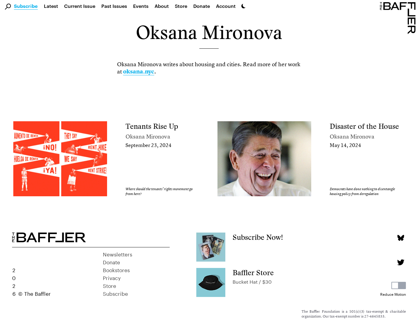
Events (141, 6)
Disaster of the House (364, 126)
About (162, 6)
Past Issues (114, 6)
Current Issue (79, 6)
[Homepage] (399, 17)
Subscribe (26, 6)
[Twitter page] (400, 262)
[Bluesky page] (400, 238)
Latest (51, 6)
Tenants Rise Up (152, 126)
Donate (201, 6)
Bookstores (116, 269)
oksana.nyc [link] (138, 71)
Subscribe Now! (258, 237)
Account (226, 6)
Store (109, 285)
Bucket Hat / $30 (252, 281)
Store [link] (181, 6)
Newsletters (117, 254)
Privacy (112, 277)
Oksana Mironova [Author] (148, 136)
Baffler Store (253, 273)
